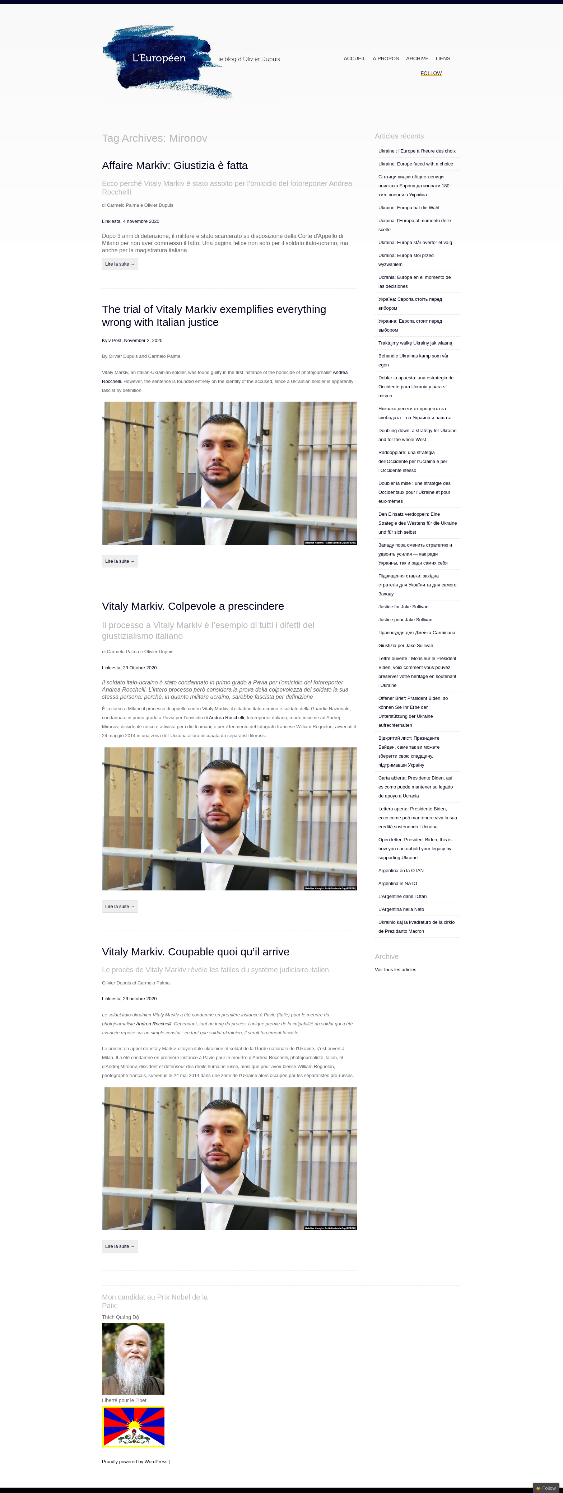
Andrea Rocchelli (226, 717)
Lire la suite (120, 264)
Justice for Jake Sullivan (403, 606)
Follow (431, 73)
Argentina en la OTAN (401, 870)
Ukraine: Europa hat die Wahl (408, 207)
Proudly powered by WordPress (135, 1461)
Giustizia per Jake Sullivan (405, 645)
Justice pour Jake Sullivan (405, 619)
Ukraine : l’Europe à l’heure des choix (417, 151)
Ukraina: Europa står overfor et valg (415, 242)
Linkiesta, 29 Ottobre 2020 (129, 667)
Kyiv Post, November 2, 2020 (132, 340)
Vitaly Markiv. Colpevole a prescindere (193, 606)
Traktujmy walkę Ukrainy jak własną (415, 343)
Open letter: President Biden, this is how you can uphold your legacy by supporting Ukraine (415, 848)
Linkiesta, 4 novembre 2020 (130, 221)
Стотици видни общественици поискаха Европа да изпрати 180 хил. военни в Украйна (414, 185)
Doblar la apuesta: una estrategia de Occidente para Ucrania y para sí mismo (416, 386)
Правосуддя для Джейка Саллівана (416, 632)
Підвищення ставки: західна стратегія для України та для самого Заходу (417, 584)
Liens (443, 58)
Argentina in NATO (397, 883)
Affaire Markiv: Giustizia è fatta (175, 165)
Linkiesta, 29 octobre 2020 (129, 998)
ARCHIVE (417, 58)
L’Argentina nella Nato (401, 909)
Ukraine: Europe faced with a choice (415, 164)
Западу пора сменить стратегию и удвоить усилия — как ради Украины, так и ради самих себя (415, 554)
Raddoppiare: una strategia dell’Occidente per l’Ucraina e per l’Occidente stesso (412, 461)
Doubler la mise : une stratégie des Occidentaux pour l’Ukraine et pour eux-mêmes (414, 492)
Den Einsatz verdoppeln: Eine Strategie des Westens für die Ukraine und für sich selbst (417, 523)
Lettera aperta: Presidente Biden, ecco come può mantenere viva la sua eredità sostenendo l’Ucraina (417, 817)
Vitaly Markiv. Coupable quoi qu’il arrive (195, 952)
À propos (386, 58)
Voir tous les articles (396, 969)
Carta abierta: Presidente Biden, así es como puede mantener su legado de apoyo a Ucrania (415, 787)
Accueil (355, 58)
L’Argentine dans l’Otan (402, 896)
